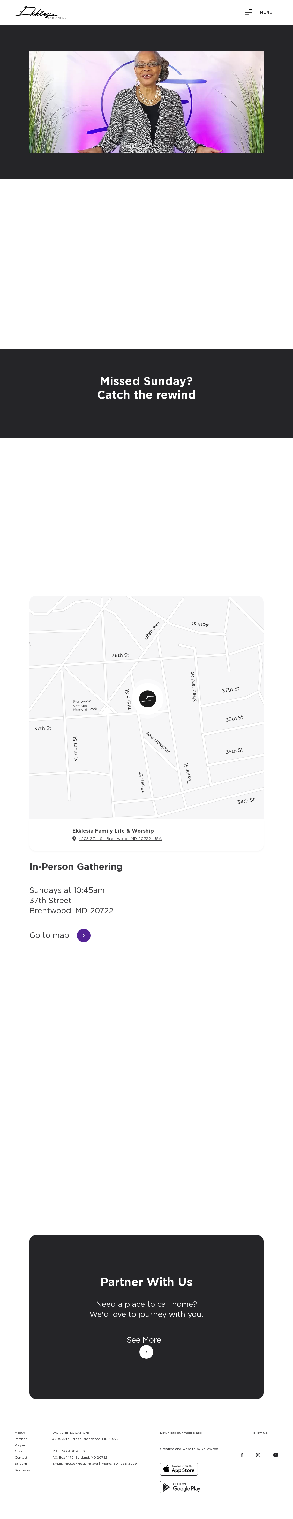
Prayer (20, 1445)
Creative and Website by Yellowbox (189, 1449)
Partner (21, 1438)
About (20, 1432)
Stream (21, 1463)
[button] (259, 12)
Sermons (22, 1470)
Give (19, 1451)
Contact (21, 1457)
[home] (40, 12)
